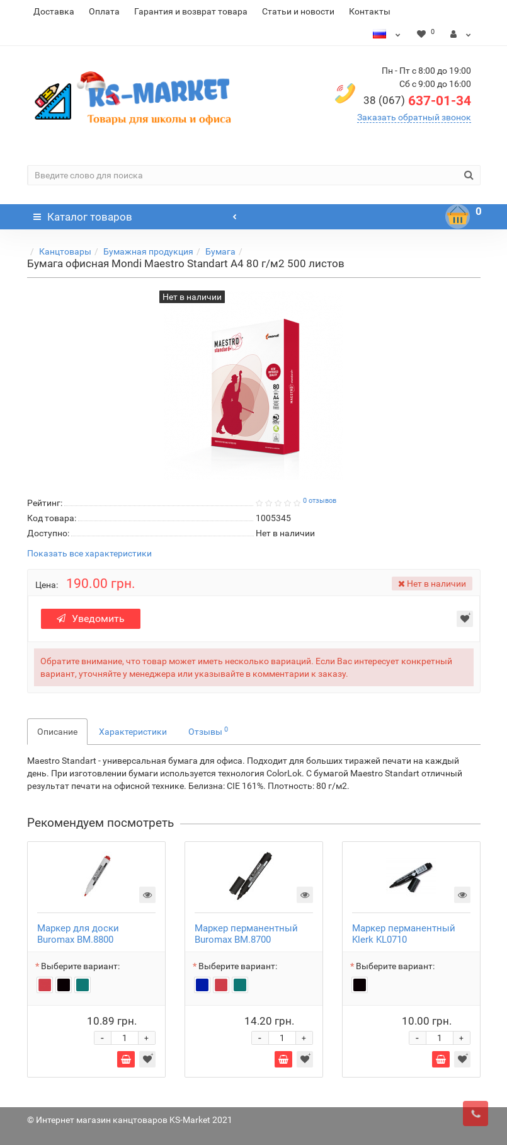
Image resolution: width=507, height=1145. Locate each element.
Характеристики (133, 732)
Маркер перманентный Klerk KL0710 (403, 934)
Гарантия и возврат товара (191, 11)
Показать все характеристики (89, 553)
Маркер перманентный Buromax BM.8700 (246, 934)
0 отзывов (319, 501)
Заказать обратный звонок (414, 117)
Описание (57, 732)
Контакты (369, 11)
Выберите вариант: (80, 966)
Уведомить (91, 618)
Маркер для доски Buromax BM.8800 (78, 934)
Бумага (220, 251)
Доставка (53, 11)
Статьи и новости (298, 11)
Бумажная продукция (148, 251)
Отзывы (208, 731)
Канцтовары (65, 251)
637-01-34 (417, 100)
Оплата (104, 11)
